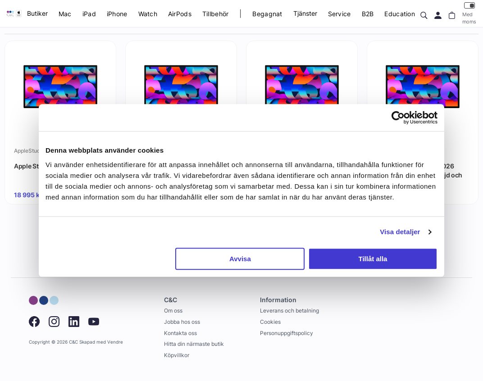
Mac (65, 14)
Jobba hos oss (182, 321)
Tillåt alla (372, 259)
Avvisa (240, 259)
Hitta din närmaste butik (194, 343)
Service (339, 14)
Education (399, 14)
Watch (147, 14)
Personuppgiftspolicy (286, 333)
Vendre (115, 342)
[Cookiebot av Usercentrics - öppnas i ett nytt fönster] (398, 117)
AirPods (179, 14)
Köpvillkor (176, 355)
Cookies (270, 321)
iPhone (117, 14)
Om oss (173, 310)
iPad (89, 14)
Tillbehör (215, 14)
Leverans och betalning (289, 310)
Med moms (469, 13)
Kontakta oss (180, 333)
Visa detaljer (400, 232)
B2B (368, 14)
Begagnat (267, 14)
